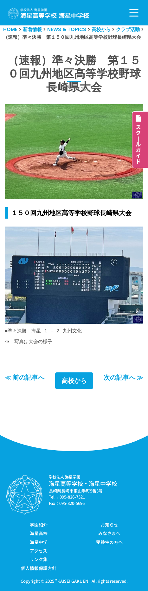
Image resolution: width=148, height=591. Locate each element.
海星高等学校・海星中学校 (83, 483)
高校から (74, 380)
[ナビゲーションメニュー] (134, 13)
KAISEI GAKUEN (72, 581)
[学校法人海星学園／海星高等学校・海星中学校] (48, 13)
